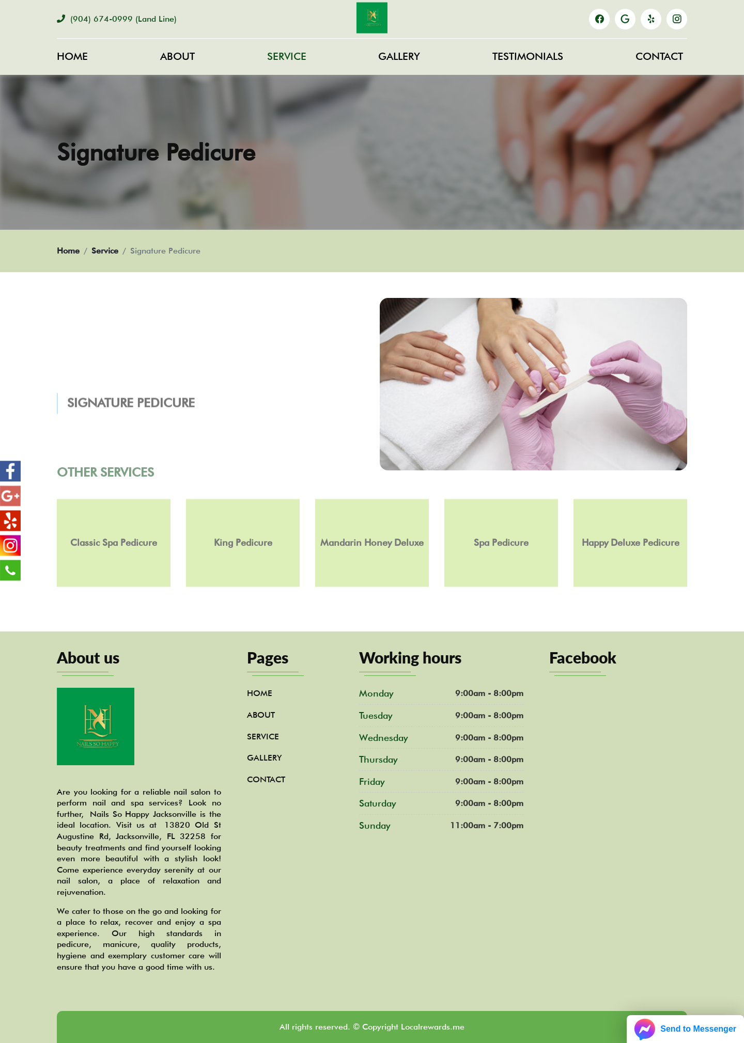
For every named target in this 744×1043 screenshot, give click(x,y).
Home (72, 56)
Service (286, 56)
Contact (659, 56)
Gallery (399, 56)
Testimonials (527, 56)
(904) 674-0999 (117, 19)
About (177, 56)
